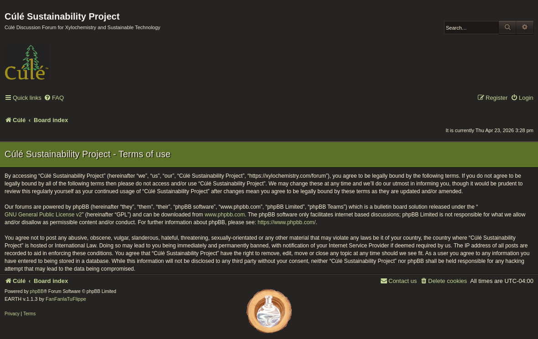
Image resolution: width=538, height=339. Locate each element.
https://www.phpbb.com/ (287, 222)
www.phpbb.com (225, 214)
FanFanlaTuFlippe (66, 299)
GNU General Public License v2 (43, 214)
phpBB (37, 291)
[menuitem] (54, 98)
